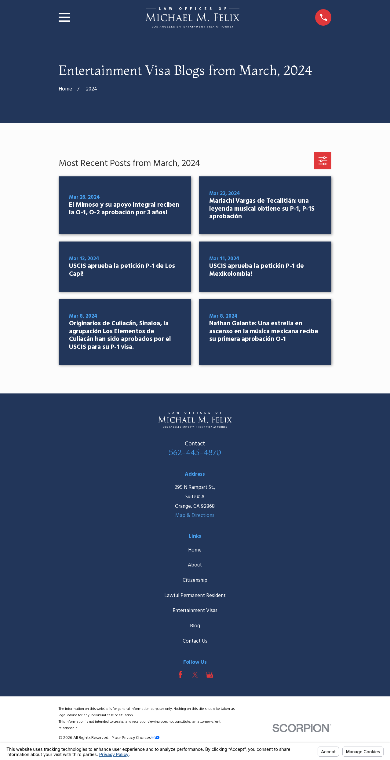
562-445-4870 (195, 452)
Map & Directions (194, 515)
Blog (195, 626)
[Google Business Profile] (209, 674)
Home (195, 550)
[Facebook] (180, 674)
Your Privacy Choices (135, 737)
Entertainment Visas (195, 611)
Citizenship (195, 580)
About (195, 565)
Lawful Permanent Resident (195, 596)
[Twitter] (195, 674)
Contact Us (195, 641)
